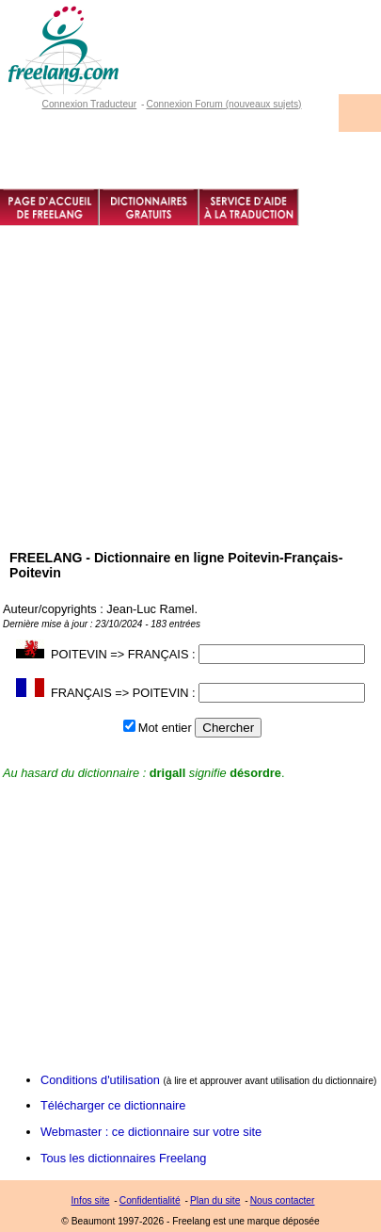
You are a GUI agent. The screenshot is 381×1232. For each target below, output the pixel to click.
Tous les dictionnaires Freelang (123, 1158)
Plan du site (215, 1200)
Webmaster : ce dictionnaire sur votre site (151, 1132)
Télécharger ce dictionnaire (112, 1105)
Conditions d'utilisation (100, 1080)
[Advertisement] (190, 419)
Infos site (90, 1200)
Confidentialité (150, 1200)
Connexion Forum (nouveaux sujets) (223, 104)
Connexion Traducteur (89, 104)
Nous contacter (282, 1200)
